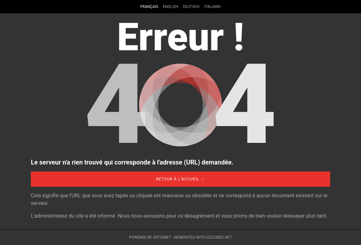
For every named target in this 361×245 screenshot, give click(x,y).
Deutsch (191, 6)
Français (149, 6)
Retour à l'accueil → (180, 179)
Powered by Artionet (150, 237)
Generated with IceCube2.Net (203, 237)
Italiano (212, 6)
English (170, 6)
